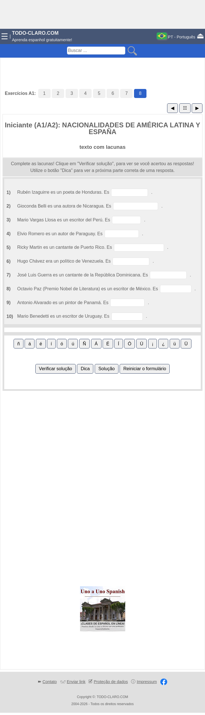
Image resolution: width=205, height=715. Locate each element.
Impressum (147, 681)
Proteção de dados (111, 681)
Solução (106, 368)
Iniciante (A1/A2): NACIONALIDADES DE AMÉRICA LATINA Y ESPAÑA (102, 128)
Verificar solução (55, 368)
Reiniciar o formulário (144, 368)
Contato (49, 681)
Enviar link (76, 681)
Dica (85, 368)
